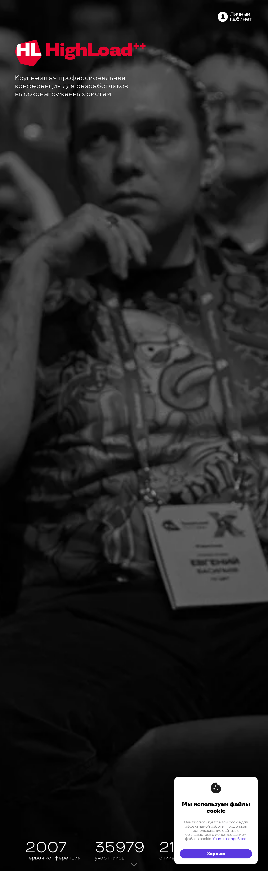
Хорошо (216, 853)
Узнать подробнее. (230, 839)
